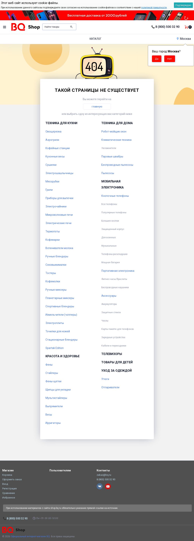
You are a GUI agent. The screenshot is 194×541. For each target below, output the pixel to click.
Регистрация (9, 488)
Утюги (105, 379)
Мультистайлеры (56, 397)
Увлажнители (108, 148)
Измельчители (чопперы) (61, 314)
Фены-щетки (53, 381)
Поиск (71, 27)
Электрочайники (55, 206)
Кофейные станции (57, 148)
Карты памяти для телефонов (117, 329)
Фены (48, 364)
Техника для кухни (61, 123)
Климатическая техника (116, 139)
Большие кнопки (110, 221)
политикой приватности (154, 7)
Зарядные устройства (113, 337)
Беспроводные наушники (115, 287)
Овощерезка (53, 131)
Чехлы (104, 320)
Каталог (95, 38)
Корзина (7, 474)
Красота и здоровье (62, 356)
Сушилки (50, 164)
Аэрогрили (52, 139)
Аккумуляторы (109, 304)
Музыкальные (109, 245)
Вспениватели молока (59, 248)
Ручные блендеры (56, 256)
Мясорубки (52, 181)
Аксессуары (108, 295)
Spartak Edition (54, 348)
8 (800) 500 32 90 (167, 27)
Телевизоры (111, 354)
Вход (5, 484)
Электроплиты (54, 323)
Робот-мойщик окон (113, 131)
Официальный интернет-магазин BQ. (30, 536)
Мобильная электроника (112, 184)
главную (97, 106)
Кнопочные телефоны (115, 195)
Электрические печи (58, 223)
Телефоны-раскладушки (114, 254)
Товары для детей (117, 362)
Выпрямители (54, 406)
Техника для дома (117, 123)
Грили (49, 189)
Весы (48, 414)
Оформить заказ (12, 479)
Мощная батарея (110, 262)
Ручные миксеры (55, 289)
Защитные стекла (111, 312)
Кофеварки (52, 239)
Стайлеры (51, 372)
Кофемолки (52, 281)
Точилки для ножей (57, 331)
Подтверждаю (183, 5)
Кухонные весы (55, 156)
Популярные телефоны (113, 212)
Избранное (8, 497)
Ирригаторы (53, 422)
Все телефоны (109, 204)
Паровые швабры (112, 156)
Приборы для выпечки (59, 198)
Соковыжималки (55, 264)
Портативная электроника (117, 270)
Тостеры (50, 273)
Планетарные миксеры (59, 298)
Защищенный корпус (112, 229)
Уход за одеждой (116, 370)
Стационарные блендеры (61, 339)
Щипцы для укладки (58, 389)
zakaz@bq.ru (104, 474)
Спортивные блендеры (59, 306)
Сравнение (8, 493)
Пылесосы (107, 173)
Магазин (8, 470)
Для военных (108, 237)
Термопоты (52, 231)
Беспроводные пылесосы (117, 164)
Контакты (103, 470)
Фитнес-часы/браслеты (114, 279)
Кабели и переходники (113, 345)
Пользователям (60, 470)
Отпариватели (110, 387)
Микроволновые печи (59, 214)
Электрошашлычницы (59, 173)
